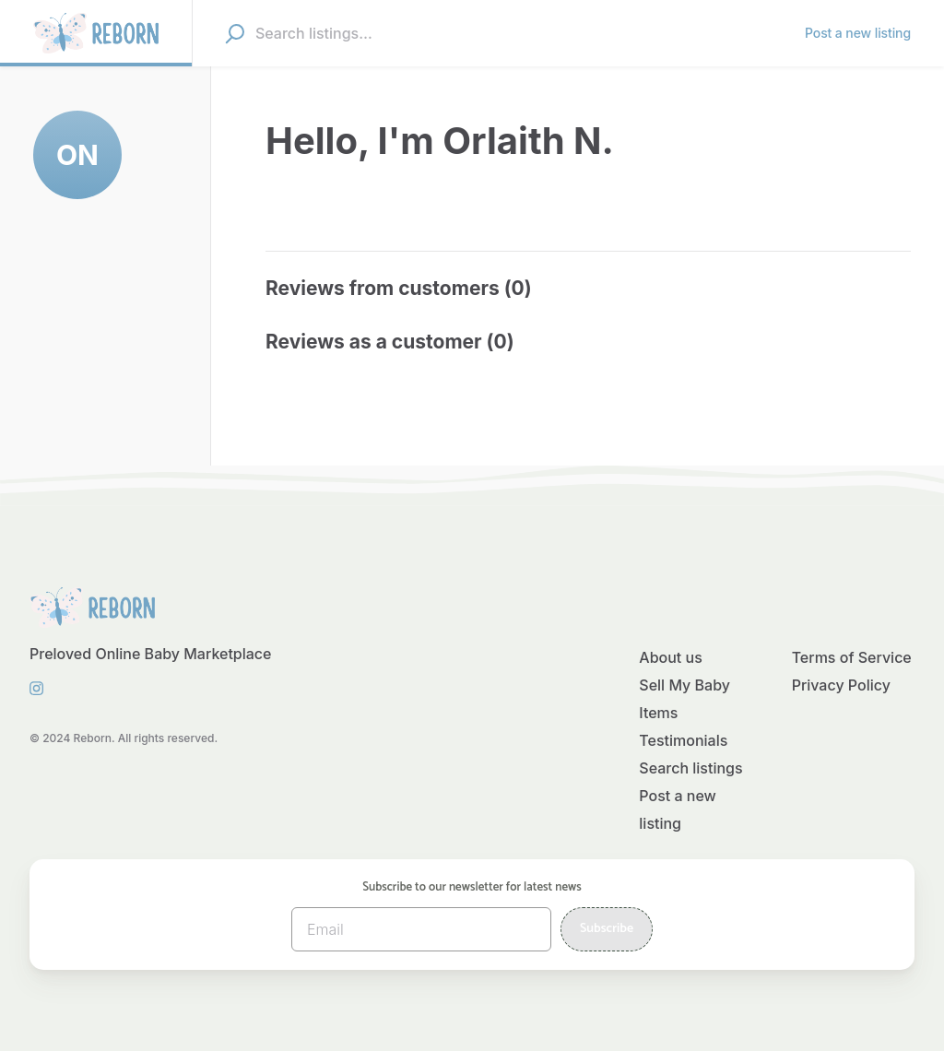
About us (670, 657)
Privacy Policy (841, 685)
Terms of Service (852, 657)
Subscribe (606, 928)
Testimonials (683, 740)
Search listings (690, 768)
